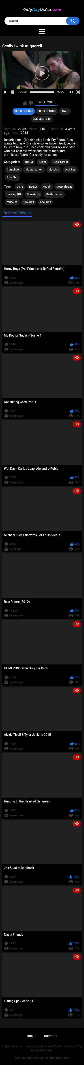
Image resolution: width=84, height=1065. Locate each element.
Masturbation (34, 169)
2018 (20, 186)
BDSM (29, 162)
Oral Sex (70, 169)
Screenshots (46, 111)
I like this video (25, 103)
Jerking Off (14, 194)
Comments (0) (42, 118)
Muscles (53, 169)
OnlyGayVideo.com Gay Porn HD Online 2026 (42, 1057)
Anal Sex (12, 177)
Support (50, 1036)
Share (64, 111)
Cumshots (13, 169)
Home (31, 1036)
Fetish (43, 162)
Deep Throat (60, 162)
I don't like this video (30, 103)
